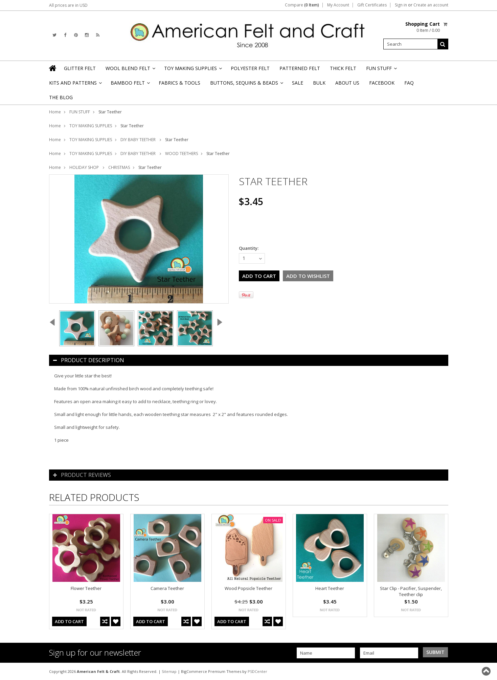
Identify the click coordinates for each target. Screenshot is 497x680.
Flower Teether (86, 588)
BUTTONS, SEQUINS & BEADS (246, 85)
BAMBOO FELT (130, 85)
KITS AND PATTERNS (75, 85)
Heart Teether (329, 588)
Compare (302, 5)
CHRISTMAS (119, 167)
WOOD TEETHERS (181, 153)
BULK (319, 83)
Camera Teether (167, 588)
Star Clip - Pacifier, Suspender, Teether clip (411, 591)
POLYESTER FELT (250, 68)
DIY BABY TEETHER (138, 139)
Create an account (430, 5)
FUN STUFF (381, 70)
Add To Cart (69, 621)
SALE (297, 83)
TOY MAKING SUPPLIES (192, 70)
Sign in (401, 5)
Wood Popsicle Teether (248, 588)
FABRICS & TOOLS (179, 83)
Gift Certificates (372, 5)
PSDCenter (257, 671)
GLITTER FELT (80, 68)
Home (55, 112)
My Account (338, 5)
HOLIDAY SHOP (84, 167)
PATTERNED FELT (299, 68)
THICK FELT (343, 68)
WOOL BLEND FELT (130, 70)
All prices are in (68, 5)
